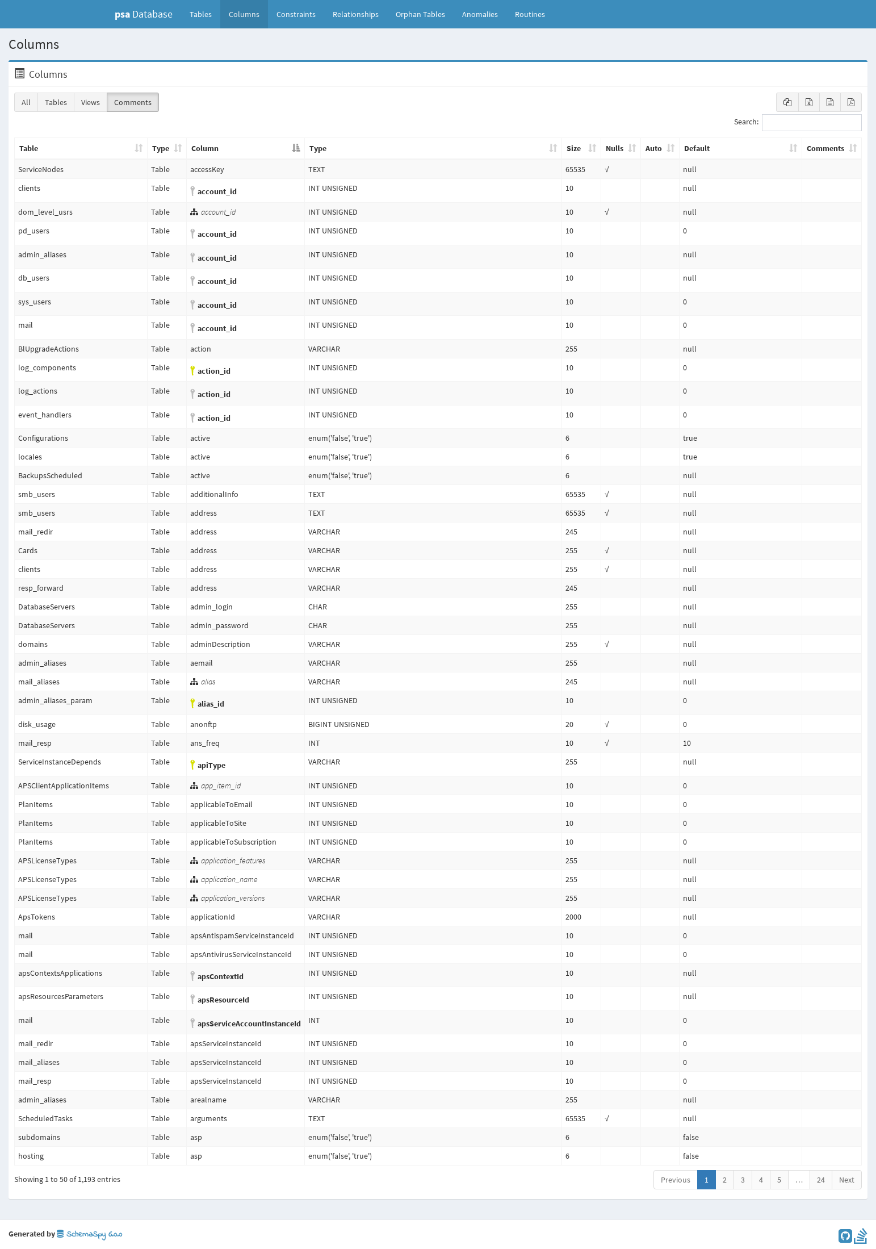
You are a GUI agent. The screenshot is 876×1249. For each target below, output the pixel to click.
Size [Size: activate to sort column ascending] (574, 148)
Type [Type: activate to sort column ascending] (160, 148)
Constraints (296, 14)
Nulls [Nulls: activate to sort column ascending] (614, 148)
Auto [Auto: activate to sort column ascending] (654, 148)
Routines (530, 14)
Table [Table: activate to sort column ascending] (28, 148)
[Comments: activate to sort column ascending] (831, 149)
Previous (675, 1180)
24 (821, 1180)
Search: (798, 122)
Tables (205, 13)
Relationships (356, 14)
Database (144, 13)
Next (846, 1180)
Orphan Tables (420, 14)
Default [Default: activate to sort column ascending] (697, 148)
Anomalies (480, 14)
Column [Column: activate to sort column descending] (205, 148)
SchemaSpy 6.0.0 (89, 1234)
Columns (244, 14)
